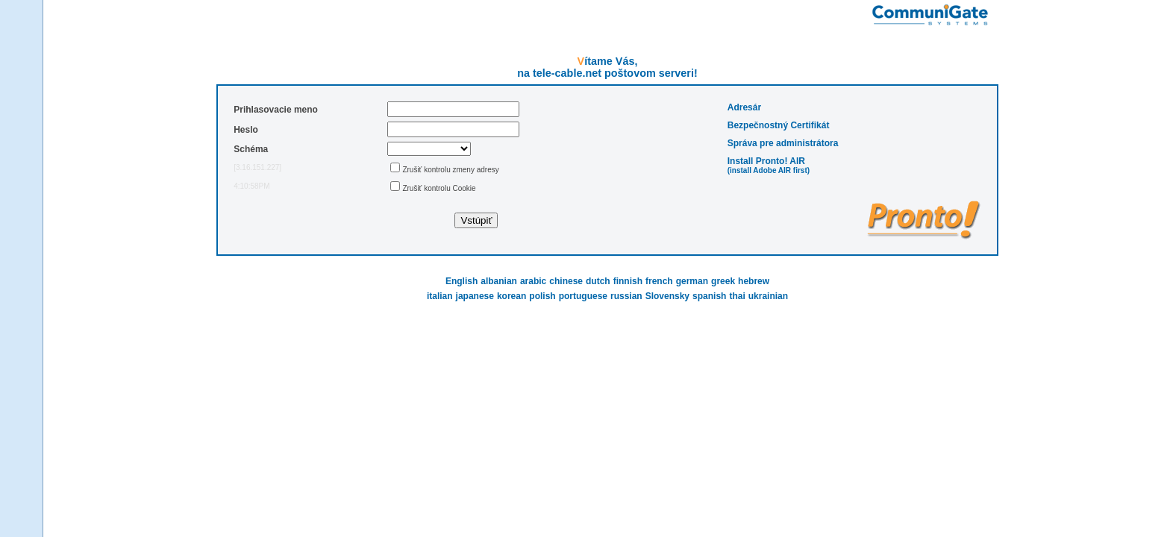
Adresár (744, 107)
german (692, 281)
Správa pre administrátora (783, 143)
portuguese (583, 296)
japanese (475, 296)
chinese (566, 281)
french (659, 281)
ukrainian (768, 296)
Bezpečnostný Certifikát (779, 125)
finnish (627, 281)
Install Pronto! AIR (766, 161)
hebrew (753, 281)
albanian (499, 281)
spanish (709, 296)
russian (626, 296)
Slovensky (667, 296)
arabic (533, 281)
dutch (598, 281)
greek (723, 281)
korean (511, 296)
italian (440, 296)
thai (737, 296)
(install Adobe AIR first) (769, 170)
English (461, 281)
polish (542, 296)
